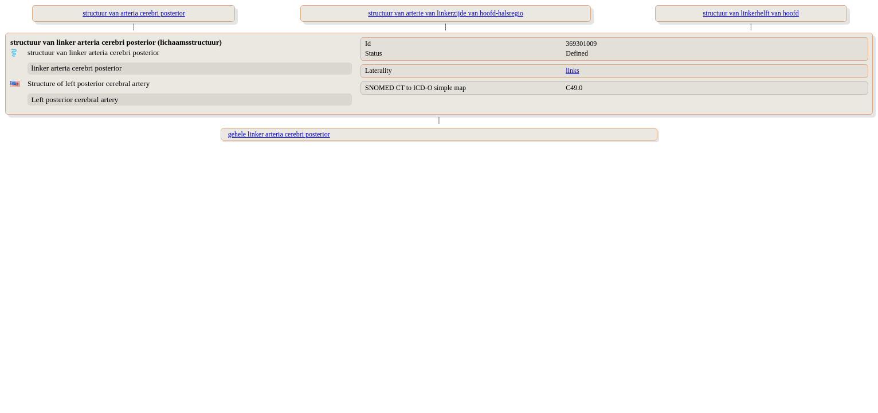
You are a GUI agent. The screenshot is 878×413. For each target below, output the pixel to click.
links (572, 71)
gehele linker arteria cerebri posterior (279, 134)
